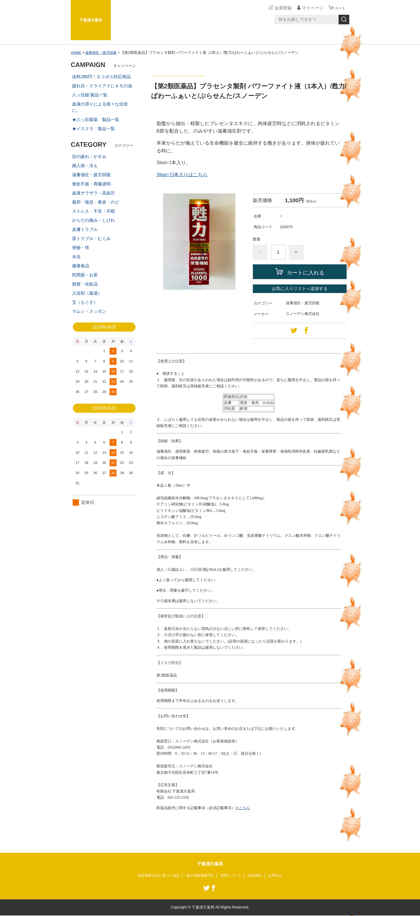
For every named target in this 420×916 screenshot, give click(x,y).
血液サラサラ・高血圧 (93, 193)
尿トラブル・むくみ (91, 238)
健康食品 (80, 266)
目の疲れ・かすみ (89, 156)
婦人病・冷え (85, 165)
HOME (76, 52)
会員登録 (280, 8)
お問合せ (279, 875)
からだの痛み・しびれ (93, 220)
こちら (244, 808)
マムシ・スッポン (89, 311)
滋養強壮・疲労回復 (103, 52)
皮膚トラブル (85, 229)
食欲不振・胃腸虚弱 (91, 184)
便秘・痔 (80, 247)
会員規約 (257, 875)
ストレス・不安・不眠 (93, 211)
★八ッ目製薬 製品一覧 (95, 119)
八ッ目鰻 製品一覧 (89, 95)
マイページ (310, 8)
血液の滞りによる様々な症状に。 (100, 107)
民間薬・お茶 (85, 275)
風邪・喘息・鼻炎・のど (95, 202)
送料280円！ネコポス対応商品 (101, 76)
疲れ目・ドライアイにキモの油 (102, 86)
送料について (232, 875)
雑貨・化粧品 (85, 284)
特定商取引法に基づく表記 (155, 875)
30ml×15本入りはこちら (182, 174)
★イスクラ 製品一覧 (93, 128)
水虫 (76, 256)
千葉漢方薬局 (91, 20)
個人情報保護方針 (200, 875)
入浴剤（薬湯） (87, 293)
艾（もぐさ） (85, 302)
